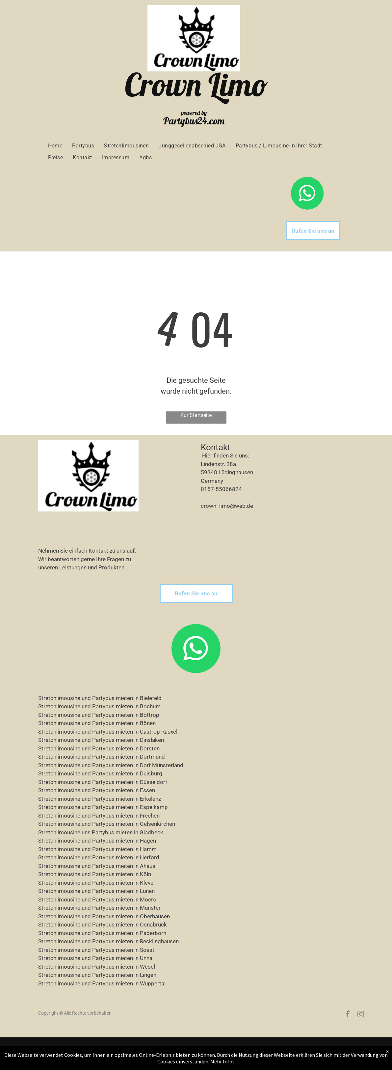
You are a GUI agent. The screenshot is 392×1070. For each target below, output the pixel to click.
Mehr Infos (222, 1061)
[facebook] (348, 1015)
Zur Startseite (196, 415)
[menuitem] (55, 146)
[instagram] (361, 1015)
